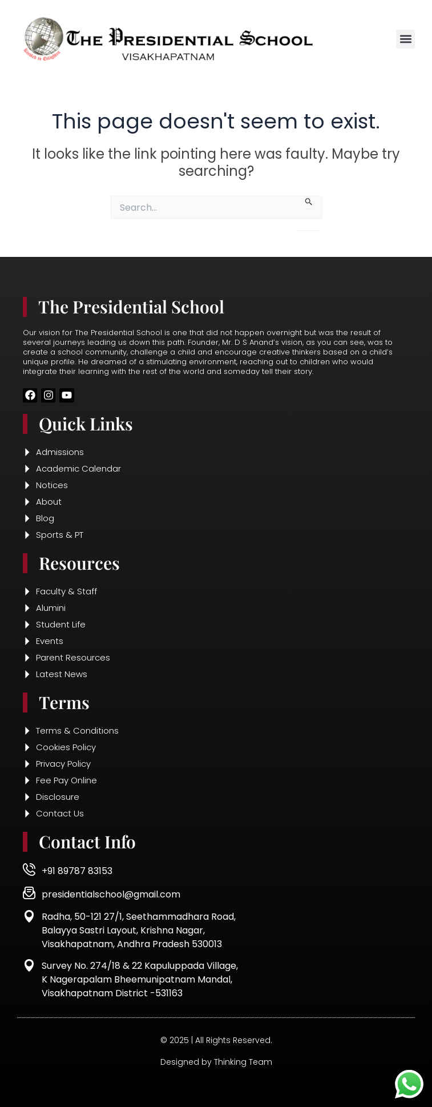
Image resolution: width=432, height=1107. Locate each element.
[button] (405, 39)
